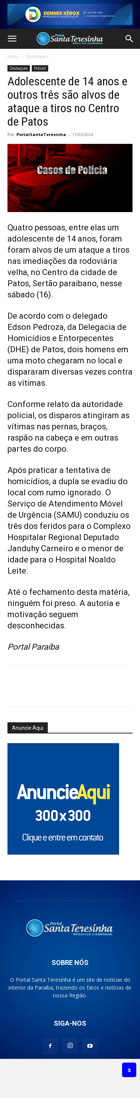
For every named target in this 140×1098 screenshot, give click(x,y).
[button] (12, 39)
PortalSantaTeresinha (41, 134)
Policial (40, 68)
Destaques (37, 56)
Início (13, 56)
